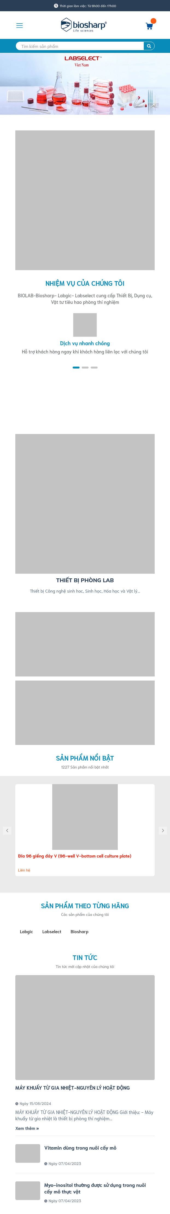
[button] (76, 368)
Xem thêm (27, 1128)
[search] (85, 46)
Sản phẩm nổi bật (85, 757)
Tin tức (85, 957)
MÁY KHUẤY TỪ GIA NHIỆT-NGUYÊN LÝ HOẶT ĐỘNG (72, 1087)
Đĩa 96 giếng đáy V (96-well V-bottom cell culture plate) (74, 855)
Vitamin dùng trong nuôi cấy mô (80, 1147)
